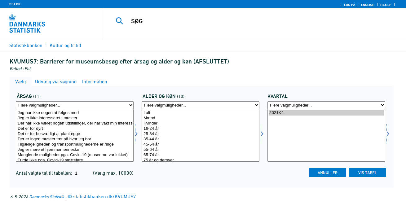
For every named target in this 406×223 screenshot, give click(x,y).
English (367, 4)
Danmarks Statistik (46, 196)
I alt (200, 113)
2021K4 (326, 113)
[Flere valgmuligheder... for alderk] (200, 105)
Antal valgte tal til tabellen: (44, 173)
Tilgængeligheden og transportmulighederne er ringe (74, 144)
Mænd (200, 118)
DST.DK (14, 4)
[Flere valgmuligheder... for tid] (326, 105)
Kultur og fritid (65, 45)
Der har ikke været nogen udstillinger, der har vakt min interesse (74, 123)
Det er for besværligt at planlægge (74, 134)
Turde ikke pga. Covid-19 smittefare (74, 160)
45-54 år (200, 144)
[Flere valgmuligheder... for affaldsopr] (75, 105)
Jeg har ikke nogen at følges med (74, 113)
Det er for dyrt (74, 128)
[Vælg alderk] (200, 135)
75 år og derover (200, 160)
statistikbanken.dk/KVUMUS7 (104, 196)
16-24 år (200, 128)
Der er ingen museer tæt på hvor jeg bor (74, 139)
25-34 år (200, 134)
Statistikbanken (25, 45)
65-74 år (200, 155)
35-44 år (200, 139)
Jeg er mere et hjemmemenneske (74, 149)
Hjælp (385, 4)
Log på (349, 4)
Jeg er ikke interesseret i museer (74, 118)
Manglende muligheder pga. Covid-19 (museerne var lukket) (74, 155)
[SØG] (248, 21)
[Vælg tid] (326, 135)
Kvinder (200, 123)
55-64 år (200, 149)
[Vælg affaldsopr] (75, 135)
